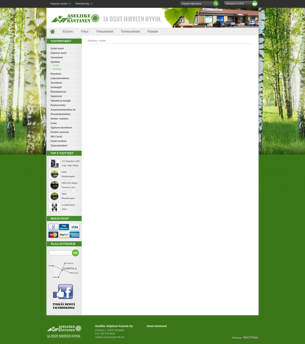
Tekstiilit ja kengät (61, 100)
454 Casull (56, 136)
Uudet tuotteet (58, 141)
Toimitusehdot (130, 31)
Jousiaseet (57, 57)
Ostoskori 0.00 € (234, 3)
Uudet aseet (57, 48)
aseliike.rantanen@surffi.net (109, 337)
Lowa (54, 123)
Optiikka (55, 62)
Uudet (56, 65)
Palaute (152, 31)
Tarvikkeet (56, 82)
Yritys (84, 31)
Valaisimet (56, 96)
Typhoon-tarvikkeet (61, 127)
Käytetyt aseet (58, 53)
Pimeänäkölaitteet (60, 114)
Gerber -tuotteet (59, 118)
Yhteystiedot (104, 31)
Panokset (56, 74)
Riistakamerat (58, 91)
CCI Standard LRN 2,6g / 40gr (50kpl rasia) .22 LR (71, 165)
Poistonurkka (58, 105)
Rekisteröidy (82, 3)
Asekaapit (56, 87)
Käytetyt (57, 69)
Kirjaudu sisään (59, 3)
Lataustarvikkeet (60, 78)
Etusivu (68, 31)
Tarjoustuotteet (59, 145)
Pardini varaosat (60, 132)
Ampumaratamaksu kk (63, 109)
